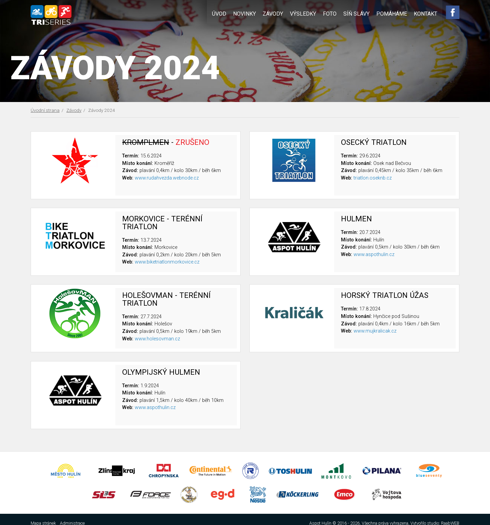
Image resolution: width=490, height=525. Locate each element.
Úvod (221, 13)
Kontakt (427, 13)
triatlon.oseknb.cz (373, 178)
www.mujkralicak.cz (375, 331)
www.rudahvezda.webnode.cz (167, 178)
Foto (331, 13)
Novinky (246, 13)
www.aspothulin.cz (374, 254)
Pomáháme (393, 13)
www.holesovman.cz (157, 338)
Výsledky (305, 13)
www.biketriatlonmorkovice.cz (167, 262)
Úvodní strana (45, 110)
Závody (274, 13)
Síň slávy (358, 13)
